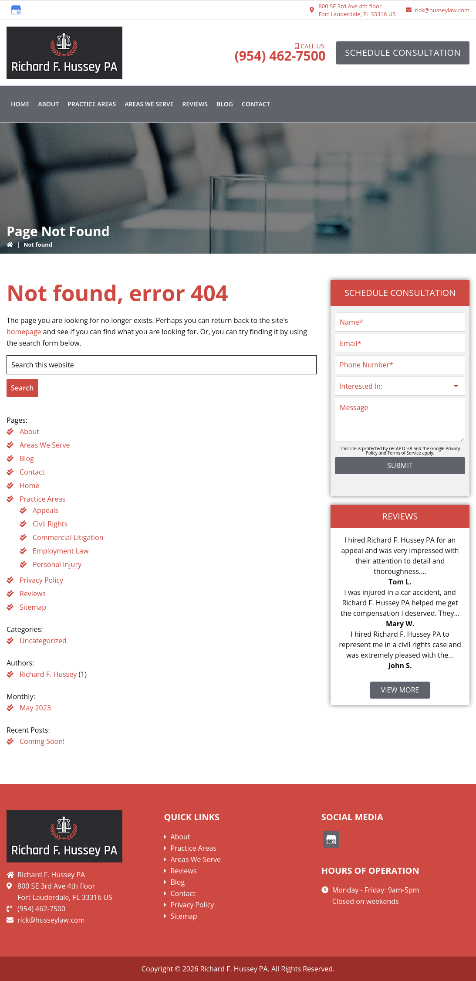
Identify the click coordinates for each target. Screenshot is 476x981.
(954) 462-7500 (280, 55)
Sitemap (33, 607)
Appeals (45, 510)
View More (400, 690)
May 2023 (35, 708)
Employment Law (60, 551)
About (29, 431)
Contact (32, 472)
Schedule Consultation (403, 52)
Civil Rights (50, 524)
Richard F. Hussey (48, 674)
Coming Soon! (42, 741)
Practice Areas (42, 499)
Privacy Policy (41, 580)
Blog (27, 458)
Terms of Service (404, 453)
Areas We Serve (45, 445)
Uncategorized (43, 640)
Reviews (33, 593)
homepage (24, 331)
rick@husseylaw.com (442, 10)
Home (29, 485)
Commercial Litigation (68, 537)
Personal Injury (57, 564)
